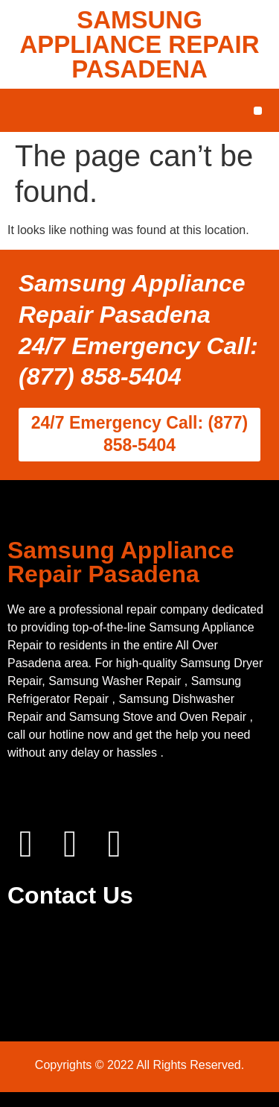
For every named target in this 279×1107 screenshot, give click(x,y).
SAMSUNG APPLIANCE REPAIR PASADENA (139, 44)
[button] (258, 111)
